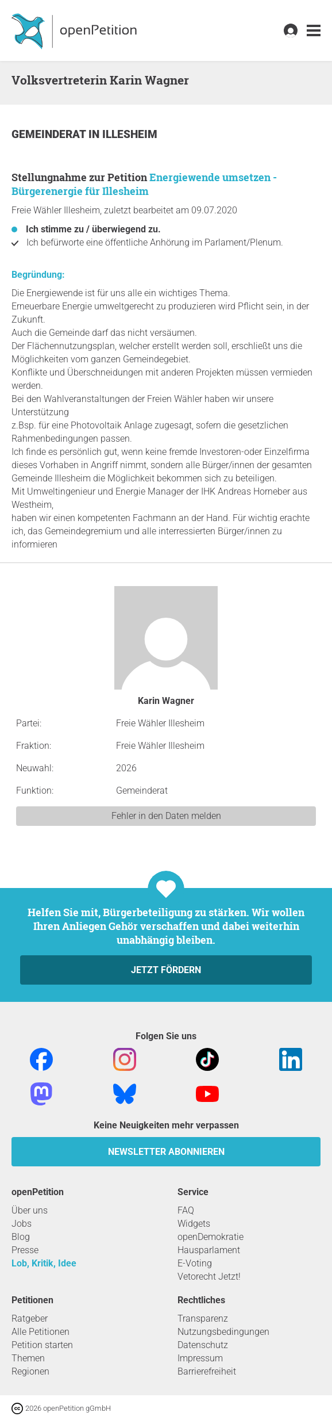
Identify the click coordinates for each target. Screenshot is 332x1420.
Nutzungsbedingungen (223, 1331)
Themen (28, 1358)
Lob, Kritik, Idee (43, 1263)
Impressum (200, 1358)
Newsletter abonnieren (166, 1151)
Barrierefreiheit (206, 1371)
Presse (24, 1250)
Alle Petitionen (40, 1331)
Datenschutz (202, 1344)
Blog (20, 1236)
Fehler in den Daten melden (166, 815)
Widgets (193, 1223)
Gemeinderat (49, 134)
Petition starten (42, 1344)
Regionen (30, 1371)
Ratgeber (29, 1318)
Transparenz (202, 1318)
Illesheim (129, 134)
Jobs (21, 1223)
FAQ (185, 1210)
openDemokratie (210, 1236)
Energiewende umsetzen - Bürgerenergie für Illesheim (144, 184)
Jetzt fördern (166, 969)
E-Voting (194, 1263)
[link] (314, 31)
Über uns (29, 1210)
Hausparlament (208, 1250)
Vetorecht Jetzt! (209, 1276)
